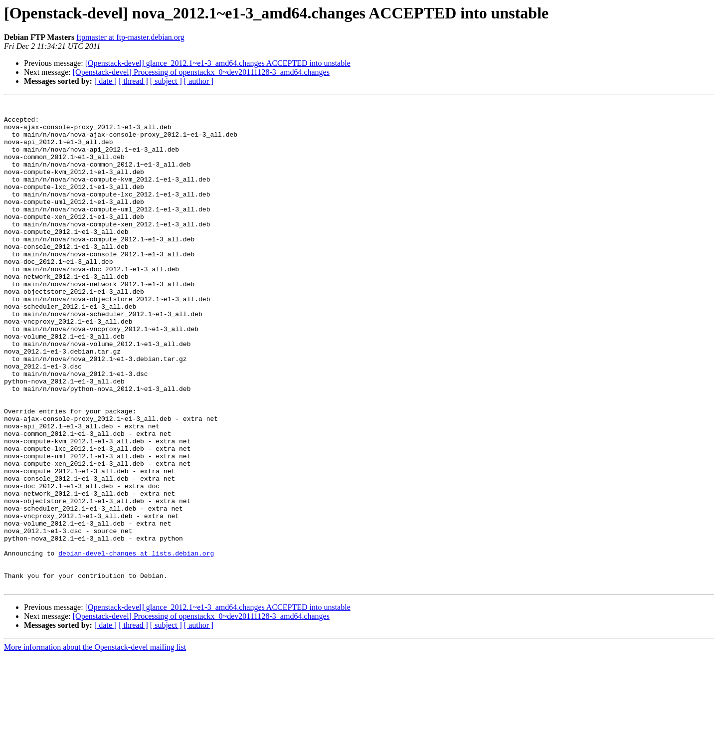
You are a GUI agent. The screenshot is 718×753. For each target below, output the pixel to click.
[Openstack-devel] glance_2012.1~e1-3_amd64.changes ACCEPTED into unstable (218, 63)
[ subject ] (166, 81)
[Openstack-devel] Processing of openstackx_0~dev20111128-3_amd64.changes (201, 72)
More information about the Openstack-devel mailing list (95, 744)
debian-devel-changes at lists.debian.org (136, 644)
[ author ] (199, 81)
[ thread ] (133, 81)
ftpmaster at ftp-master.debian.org (130, 37)
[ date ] (105, 81)
